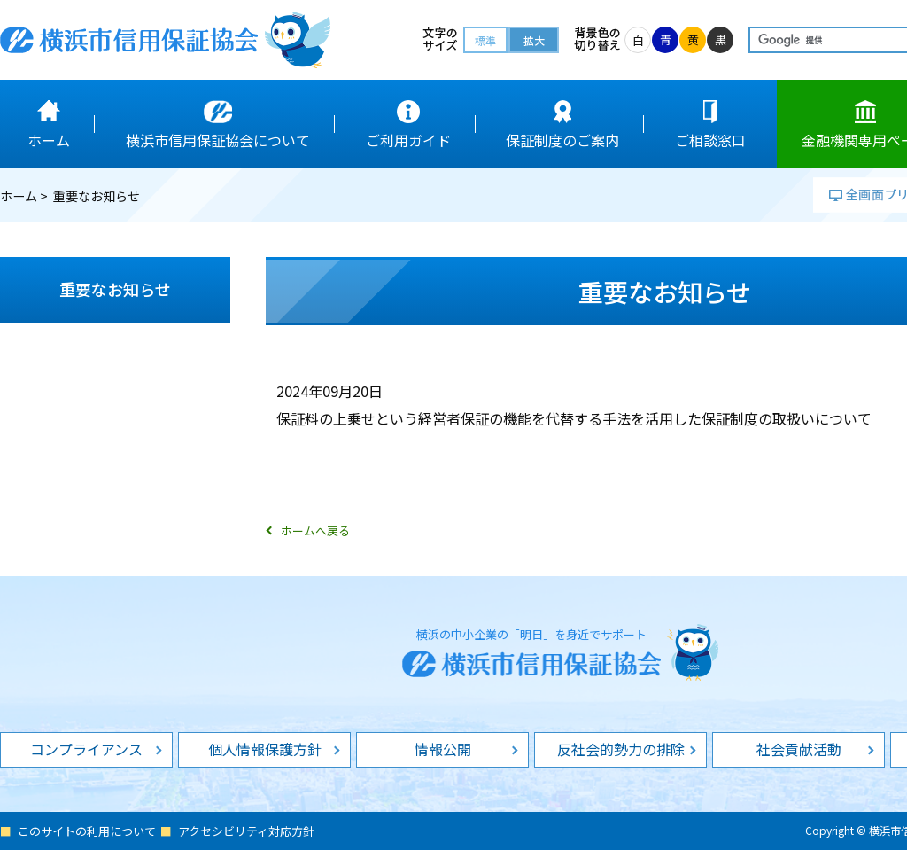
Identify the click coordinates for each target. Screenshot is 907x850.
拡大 (534, 40)
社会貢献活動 (798, 749)
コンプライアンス (86, 749)
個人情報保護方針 (265, 749)
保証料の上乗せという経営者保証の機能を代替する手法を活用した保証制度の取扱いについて (574, 418)
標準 (485, 40)
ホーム (18, 196)
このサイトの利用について (87, 831)
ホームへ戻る (315, 530)
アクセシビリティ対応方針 (246, 831)
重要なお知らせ (115, 288)
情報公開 (443, 749)
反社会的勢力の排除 (621, 749)
